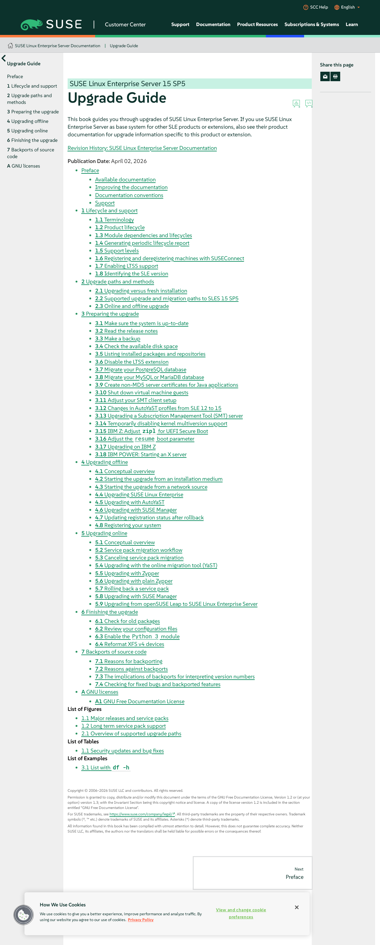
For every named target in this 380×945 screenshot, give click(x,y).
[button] (23, 915)
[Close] (297, 907)
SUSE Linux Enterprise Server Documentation (57, 45)
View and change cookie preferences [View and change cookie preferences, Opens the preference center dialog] (241, 913)
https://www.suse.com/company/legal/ (141, 814)
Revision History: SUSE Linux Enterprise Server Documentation (142, 147)
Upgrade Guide (124, 45)
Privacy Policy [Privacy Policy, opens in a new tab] (141, 919)
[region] (167, 913)
